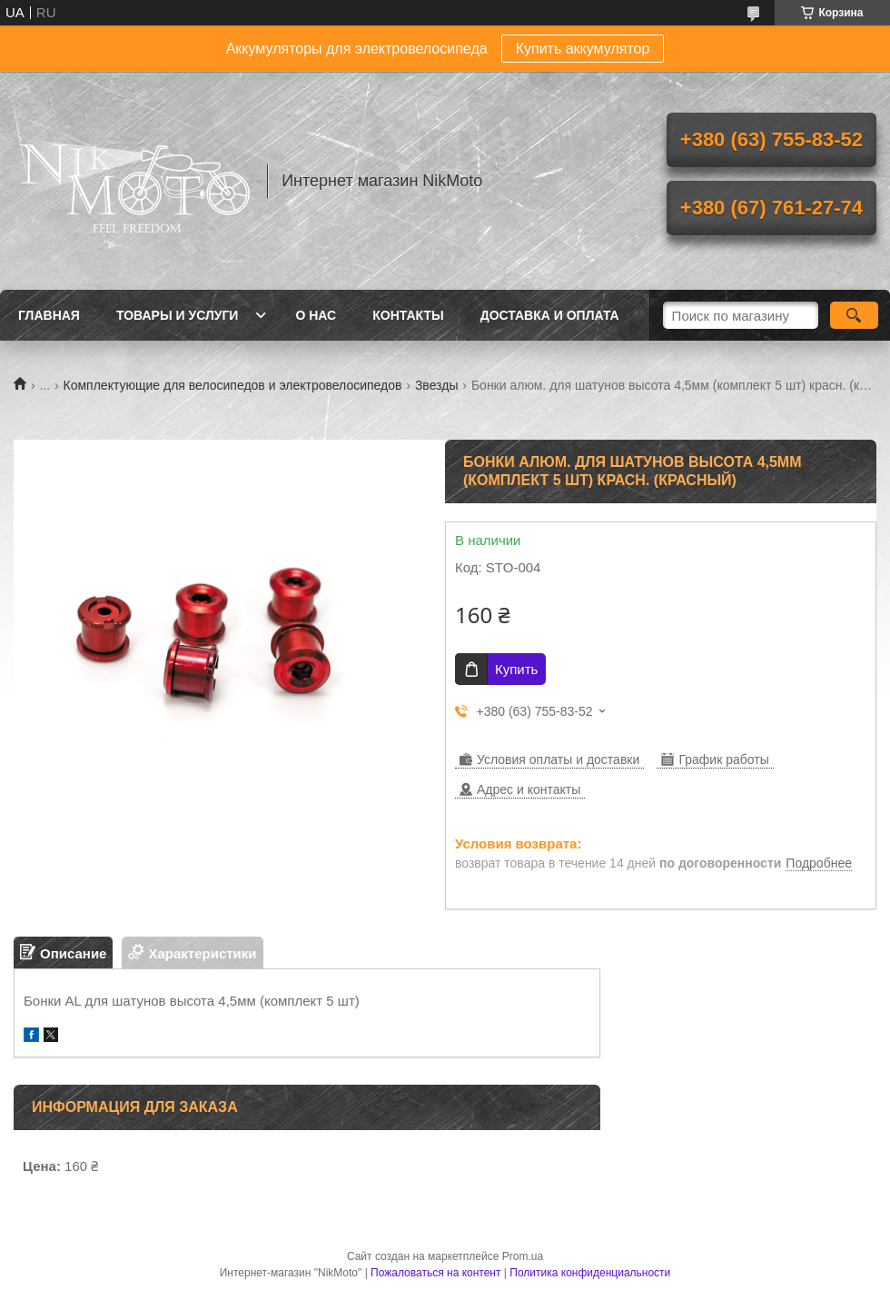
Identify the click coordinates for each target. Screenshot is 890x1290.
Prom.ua (522, 1256)
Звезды (437, 385)
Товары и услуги (177, 315)
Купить (516, 669)
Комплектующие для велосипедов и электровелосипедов (233, 385)
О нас (315, 315)
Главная (49, 315)
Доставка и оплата (549, 315)
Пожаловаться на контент (435, 1272)
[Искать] (854, 315)
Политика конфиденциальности (589, 1272)
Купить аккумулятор (583, 48)
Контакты (407, 315)
